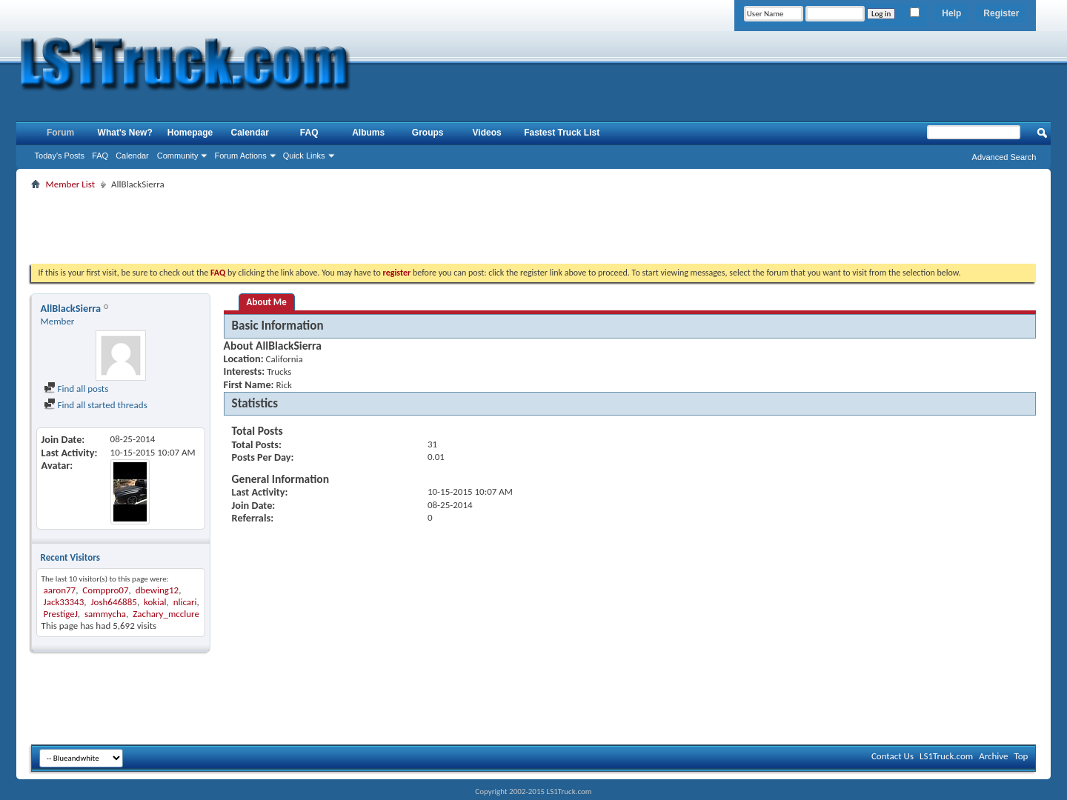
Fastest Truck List (561, 132)
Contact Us (892, 755)
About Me (267, 301)
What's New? (125, 132)
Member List (70, 184)
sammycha (105, 613)
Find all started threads (95, 404)
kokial (155, 601)
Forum (60, 132)
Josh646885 (113, 601)
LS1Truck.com (946, 755)
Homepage (190, 132)
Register (1001, 13)
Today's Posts (60, 155)
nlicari (185, 601)
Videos (487, 132)
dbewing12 (157, 590)
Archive (993, 755)
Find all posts (76, 388)
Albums (368, 132)
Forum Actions (240, 155)
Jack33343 (64, 601)
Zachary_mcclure (166, 613)
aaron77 (60, 590)
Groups (428, 132)
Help (951, 13)
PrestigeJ (61, 613)
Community (178, 155)
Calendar (132, 155)
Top (1021, 755)
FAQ (100, 155)
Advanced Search (1004, 157)
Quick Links (304, 155)
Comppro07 (105, 590)
